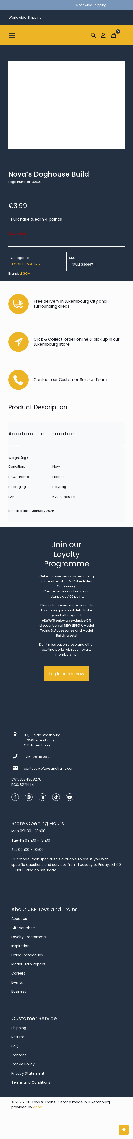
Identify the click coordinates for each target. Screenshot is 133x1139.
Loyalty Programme (28, 936)
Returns (18, 1036)
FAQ (14, 1046)
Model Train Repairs (28, 964)
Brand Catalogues (27, 955)
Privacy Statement (27, 1073)
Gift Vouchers (23, 927)
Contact (18, 1055)
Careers (18, 973)
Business (18, 991)
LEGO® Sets (31, 264)
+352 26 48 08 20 (38, 756)
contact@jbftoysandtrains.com (49, 768)
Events (17, 982)
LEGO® (16, 264)
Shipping (18, 1027)
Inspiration (20, 945)
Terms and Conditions (30, 1082)
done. (38, 1107)
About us (19, 918)
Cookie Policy (23, 1064)
